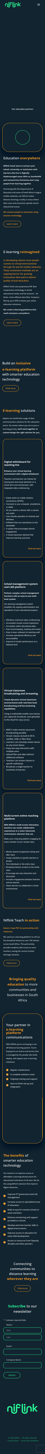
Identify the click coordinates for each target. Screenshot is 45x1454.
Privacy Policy (13, 1441)
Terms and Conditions (30, 1441)
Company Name (13, 1360)
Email (9, 1346)
